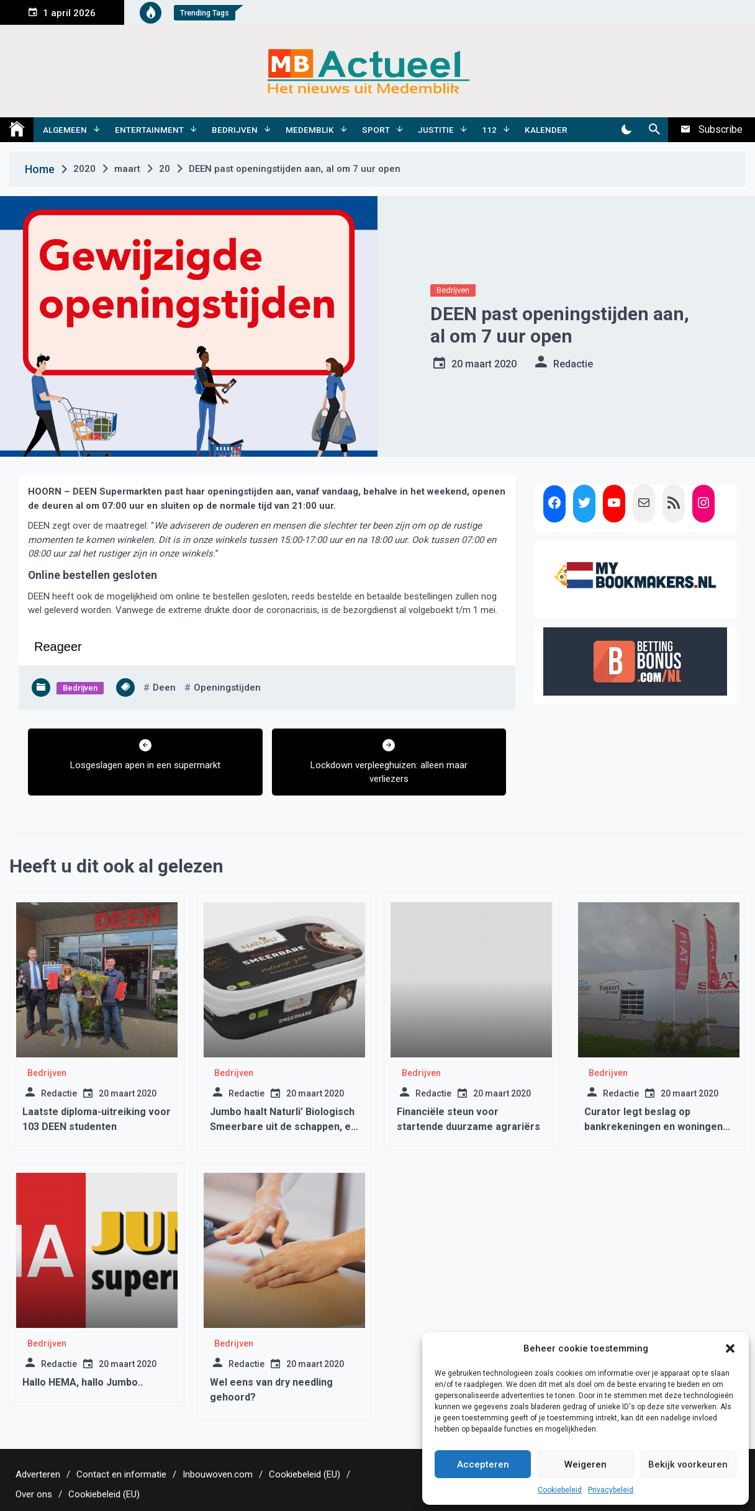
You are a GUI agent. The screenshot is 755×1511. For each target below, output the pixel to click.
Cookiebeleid (560, 1490)
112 (489, 130)
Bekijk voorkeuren (688, 1464)
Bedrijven (235, 130)
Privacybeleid (610, 1490)
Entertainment (149, 130)
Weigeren (585, 1464)
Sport (376, 130)
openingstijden (227, 687)
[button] (730, 1348)
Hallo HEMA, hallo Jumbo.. (82, 1382)
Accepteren (483, 1464)
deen (164, 687)
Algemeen (65, 130)
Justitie (436, 130)
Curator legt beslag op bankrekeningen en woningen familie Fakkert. (653, 1126)
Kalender (546, 130)
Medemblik (310, 130)
